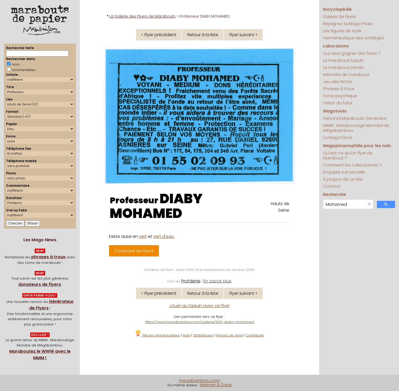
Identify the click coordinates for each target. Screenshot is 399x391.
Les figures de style (342, 31)
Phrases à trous (339, 89)
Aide (186, 335)
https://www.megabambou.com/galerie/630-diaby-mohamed (199, 321)
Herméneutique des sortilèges (353, 38)
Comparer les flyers (134, 251)
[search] (344, 204)
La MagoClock (337, 138)
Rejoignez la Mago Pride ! (348, 24)
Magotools (334, 111)
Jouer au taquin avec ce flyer (199, 306)
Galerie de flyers (339, 17)
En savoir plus (217, 281)
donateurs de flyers (39, 284)
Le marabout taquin (343, 60)
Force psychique (340, 96)
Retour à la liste (202, 35)
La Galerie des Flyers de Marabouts (142, 16)
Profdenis (190, 281)
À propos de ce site (343, 179)
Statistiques (203, 335)
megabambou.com (199, 381)
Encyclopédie (337, 9)
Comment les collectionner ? (352, 165)
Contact (331, 186)
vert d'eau (163, 236)
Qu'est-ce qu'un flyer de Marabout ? (347, 155)
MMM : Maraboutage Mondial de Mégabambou (356, 127)
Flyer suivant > (243, 35)
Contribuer (255, 335)
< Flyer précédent (158, 35)
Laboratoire (336, 46)
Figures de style (229, 335)
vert (143, 236)
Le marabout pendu (343, 68)
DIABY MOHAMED (156, 206)
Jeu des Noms (337, 82)
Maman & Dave (216, 385)
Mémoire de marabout (346, 75)
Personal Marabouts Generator (355, 118)
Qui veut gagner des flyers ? (351, 53)
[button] (369, 204)
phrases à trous (48, 257)
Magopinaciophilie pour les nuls (357, 146)
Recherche (334, 194)
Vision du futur (338, 103)
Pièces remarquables (157, 335)
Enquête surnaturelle (344, 172)
